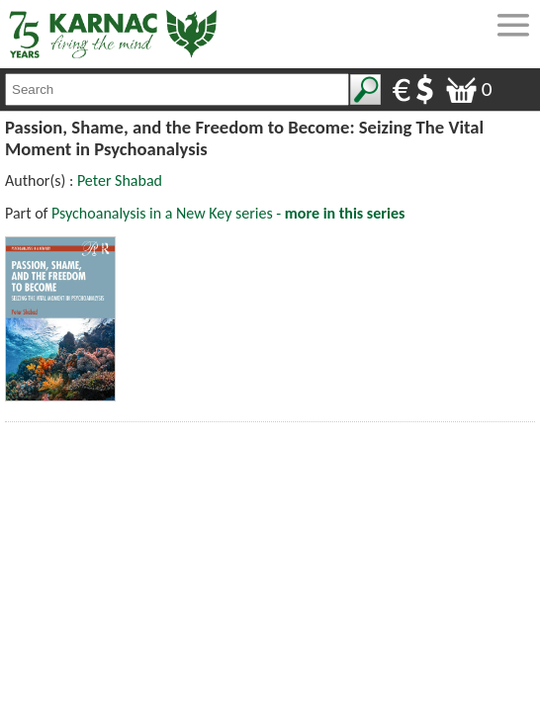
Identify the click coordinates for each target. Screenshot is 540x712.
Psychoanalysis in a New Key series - (228, 213)
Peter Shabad (119, 180)
